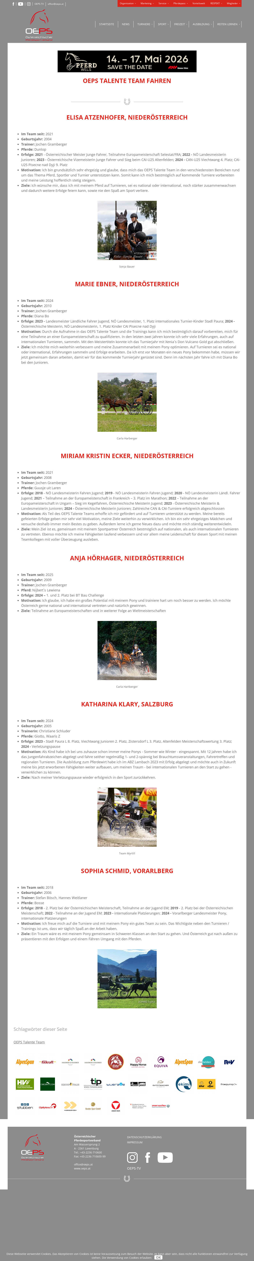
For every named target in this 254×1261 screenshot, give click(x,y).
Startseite (106, 24)
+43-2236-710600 (91, 1224)
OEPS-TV (39, 4)
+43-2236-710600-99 (93, 1228)
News (126, 24)
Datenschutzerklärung (144, 1208)
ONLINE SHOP (215, 78)
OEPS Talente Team (29, 1113)
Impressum (135, 1214)
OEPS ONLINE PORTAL (215, 109)
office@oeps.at (56, 4)
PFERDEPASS (215, 95)
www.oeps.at (82, 1240)
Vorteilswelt (199, 3)
